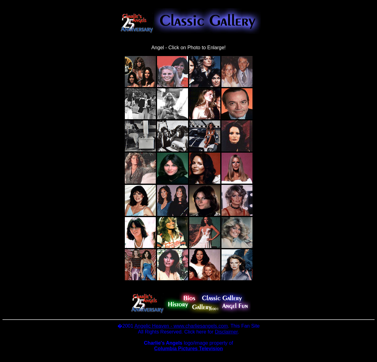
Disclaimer (226, 331)
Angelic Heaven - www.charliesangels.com (181, 326)
